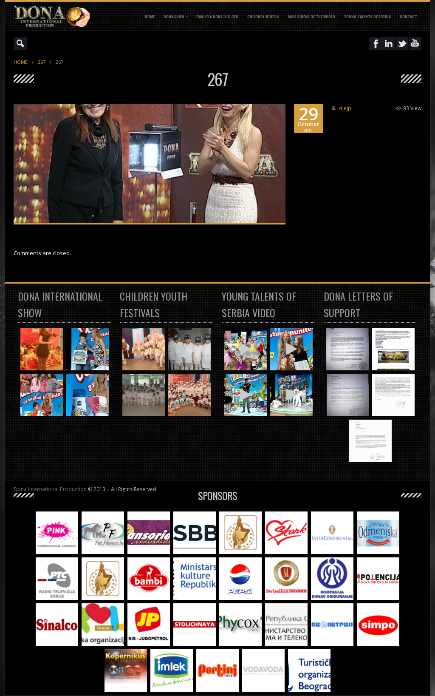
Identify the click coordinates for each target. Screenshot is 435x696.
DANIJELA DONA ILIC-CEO (217, 17)
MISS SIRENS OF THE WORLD (311, 17)
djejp (345, 108)
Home (150, 17)
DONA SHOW (174, 17)
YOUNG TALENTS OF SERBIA (367, 17)
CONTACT (408, 17)
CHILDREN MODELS (263, 17)
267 (41, 62)
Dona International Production (50, 489)
